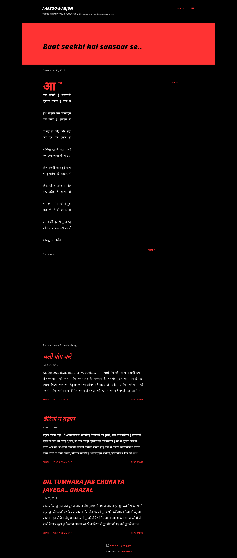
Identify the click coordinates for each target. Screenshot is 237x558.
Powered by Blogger (118, 545)
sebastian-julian (125, 551)
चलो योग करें (57, 356)
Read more (137, 399)
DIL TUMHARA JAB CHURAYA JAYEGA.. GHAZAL (84, 485)
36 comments (60, 399)
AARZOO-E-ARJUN (57, 8)
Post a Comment (62, 462)
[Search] (180, 8)
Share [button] (174, 82)
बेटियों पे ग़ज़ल (59, 419)
